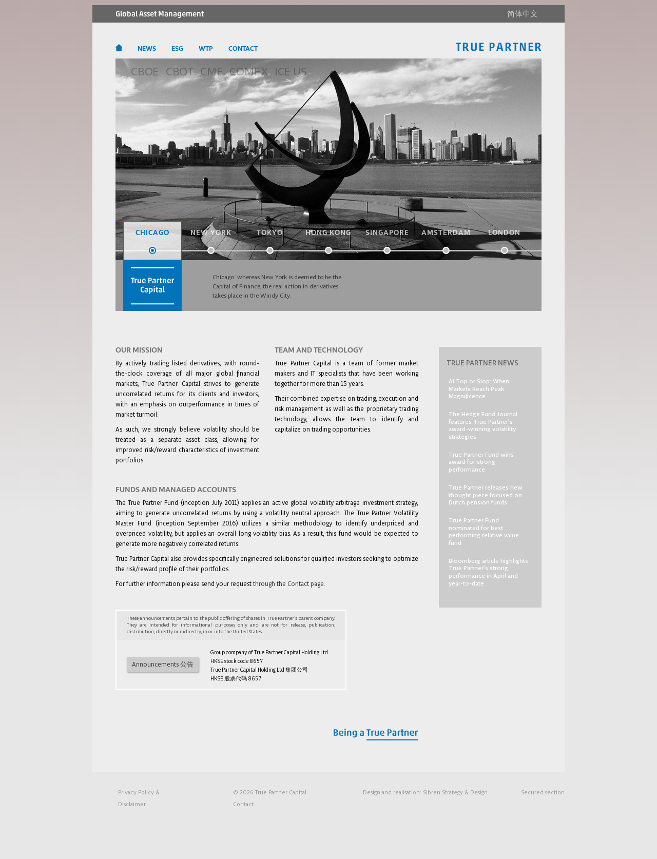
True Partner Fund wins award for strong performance (481, 461)
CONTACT (243, 48)
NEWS (147, 48)
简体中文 (522, 13)
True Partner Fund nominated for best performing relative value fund (484, 531)
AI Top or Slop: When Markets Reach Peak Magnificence (479, 388)
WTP (206, 48)
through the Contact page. (289, 583)
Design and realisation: (425, 792)
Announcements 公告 (163, 664)
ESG (177, 48)
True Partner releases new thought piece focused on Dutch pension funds (486, 494)
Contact (243, 804)
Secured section (543, 792)
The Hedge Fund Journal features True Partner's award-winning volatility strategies (483, 424)
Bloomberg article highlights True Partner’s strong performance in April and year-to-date (488, 571)
